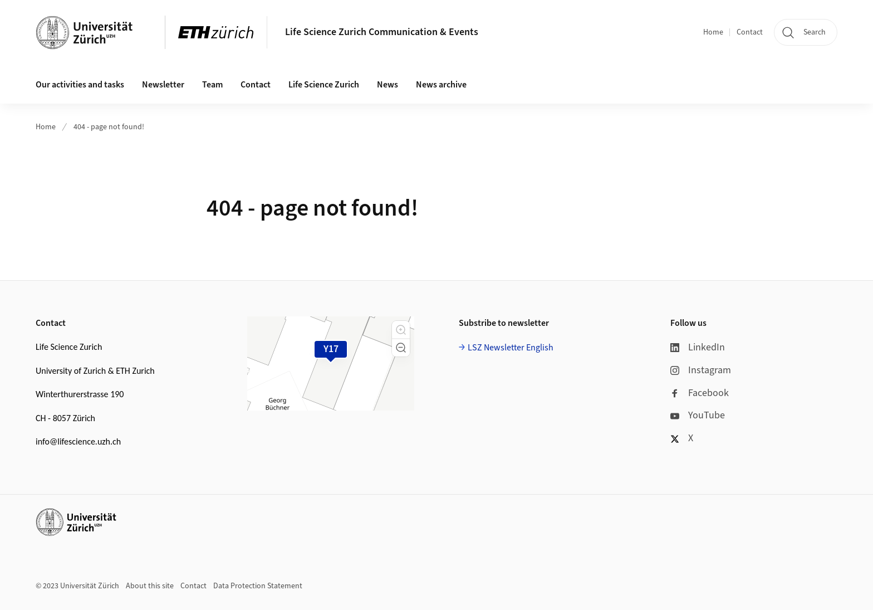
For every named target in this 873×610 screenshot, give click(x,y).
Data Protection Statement (257, 586)
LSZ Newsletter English (510, 347)
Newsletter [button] (163, 85)
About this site (150, 586)
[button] (401, 330)
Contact (750, 32)
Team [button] (212, 85)
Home (713, 32)
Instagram (700, 370)
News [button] (387, 85)
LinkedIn (697, 347)
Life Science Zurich (323, 85)
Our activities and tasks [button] (80, 85)
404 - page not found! (108, 127)
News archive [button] (441, 85)
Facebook (699, 393)
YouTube (697, 415)
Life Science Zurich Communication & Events (381, 32)
